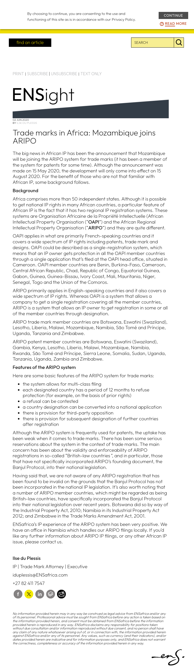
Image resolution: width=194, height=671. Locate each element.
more (176, 23)
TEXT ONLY (91, 73)
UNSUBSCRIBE (64, 73)
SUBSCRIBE (37, 73)
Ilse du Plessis (27, 123)
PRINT (18, 73)
